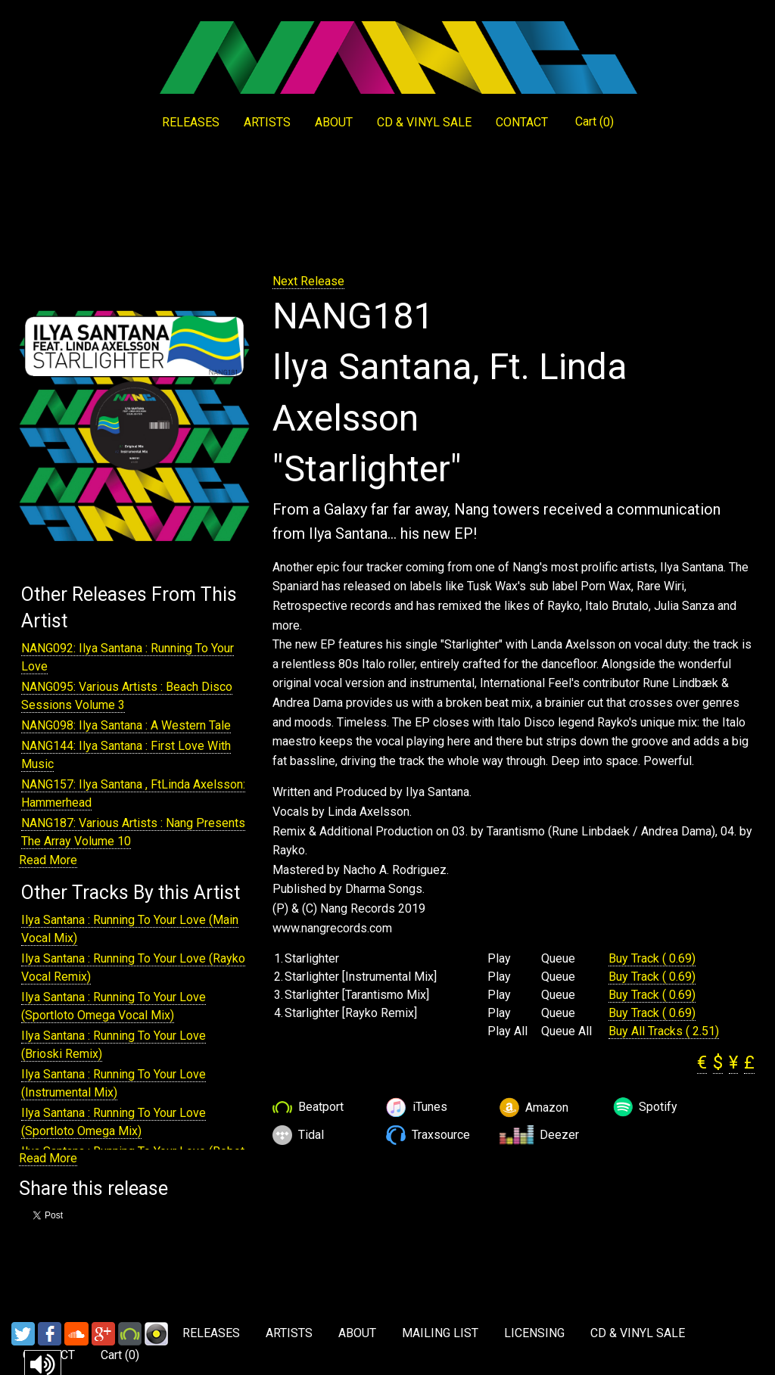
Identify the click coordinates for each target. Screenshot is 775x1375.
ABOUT (334, 122)
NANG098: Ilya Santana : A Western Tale (126, 725)
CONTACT (522, 122)
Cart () (594, 121)
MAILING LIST (440, 1333)
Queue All (566, 1031)
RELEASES (190, 122)
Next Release (308, 281)
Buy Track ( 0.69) (652, 958)
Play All (507, 1031)
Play (499, 959)
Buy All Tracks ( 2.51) (663, 1031)
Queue (558, 959)
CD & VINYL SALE (424, 122)
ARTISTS (267, 122)
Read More (48, 860)
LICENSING (534, 1333)
